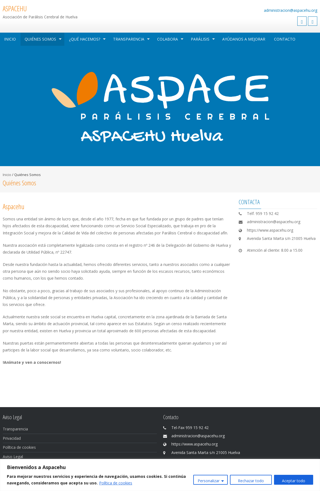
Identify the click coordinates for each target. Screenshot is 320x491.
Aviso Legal (13, 456)
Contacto (284, 39)
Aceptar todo (293, 480)
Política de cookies (115, 483)
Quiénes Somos (40, 39)
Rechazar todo (251, 480)
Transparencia (128, 39)
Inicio (10, 39)
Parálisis (200, 39)
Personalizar (209, 480)
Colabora (167, 39)
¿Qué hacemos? (84, 39)
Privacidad (12, 438)
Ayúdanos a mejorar (243, 39)
